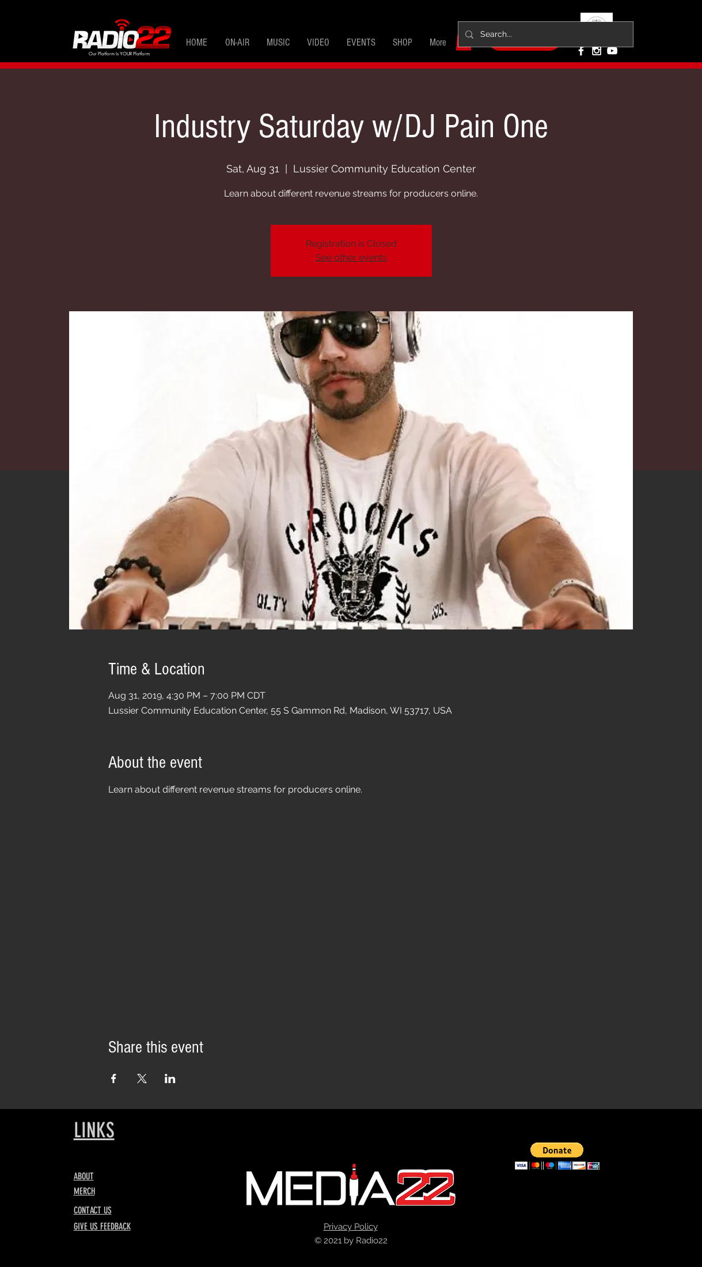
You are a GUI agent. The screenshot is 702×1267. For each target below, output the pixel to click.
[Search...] (544, 34)
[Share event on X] (141, 1078)
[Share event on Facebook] (113, 1078)
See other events (351, 257)
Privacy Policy (351, 1226)
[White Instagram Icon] (596, 50)
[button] (237, 43)
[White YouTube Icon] (612, 50)
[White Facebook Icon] (581, 50)
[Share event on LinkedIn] (170, 1078)
